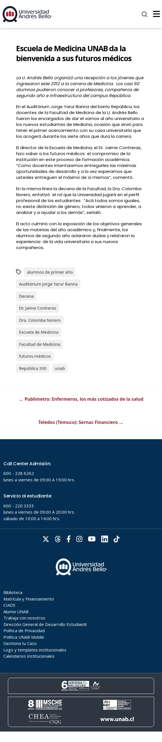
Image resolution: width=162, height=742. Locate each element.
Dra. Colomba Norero (40, 320)
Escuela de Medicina (38, 332)
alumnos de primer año (50, 272)
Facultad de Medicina (39, 344)
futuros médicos (35, 356)
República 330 (32, 368)
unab (60, 368)
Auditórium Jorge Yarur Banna (48, 284)
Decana (26, 296)
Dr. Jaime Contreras (37, 308)
